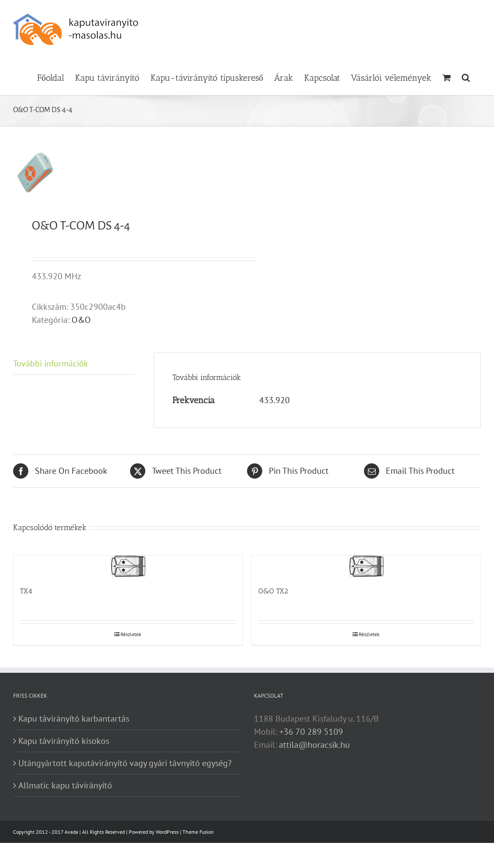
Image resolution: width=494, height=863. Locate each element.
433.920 (274, 400)
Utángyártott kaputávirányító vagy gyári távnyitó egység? (125, 763)
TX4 (26, 591)
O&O (81, 319)
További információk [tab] (50, 363)
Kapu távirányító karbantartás (73, 718)
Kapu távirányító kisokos (63, 741)
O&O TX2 (273, 591)
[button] (466, 76)
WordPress (167, 832)
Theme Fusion (198, 832)
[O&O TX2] (366, 566)
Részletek (130, 634)
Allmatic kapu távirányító (65, 785)
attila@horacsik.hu (314, 744)
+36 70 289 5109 (311, 731)
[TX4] (128, 566)
